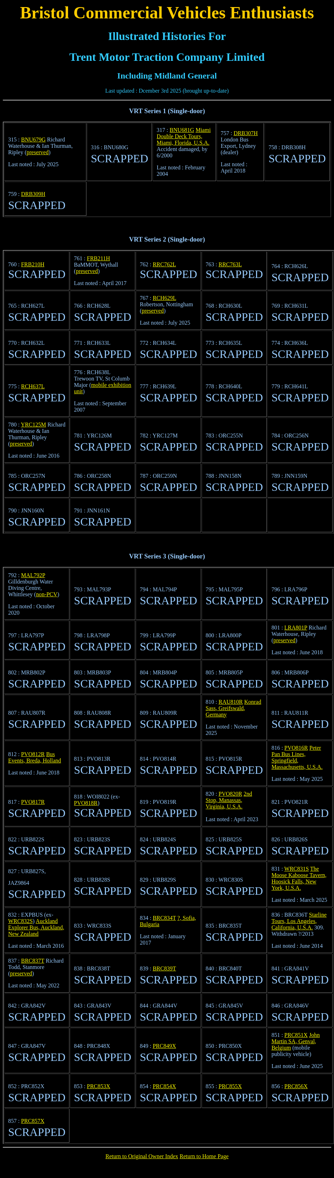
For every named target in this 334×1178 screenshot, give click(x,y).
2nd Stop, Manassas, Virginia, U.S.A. (229, 800)
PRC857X (32, 1121)
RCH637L (33, 386)
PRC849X (164, 1046)
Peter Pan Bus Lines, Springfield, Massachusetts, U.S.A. (296, 757)
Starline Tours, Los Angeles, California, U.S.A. (299, 921)
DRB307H (245, 133)
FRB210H (32, 264)
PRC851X (296, 1035)
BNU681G (182, 130)
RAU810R (231, 702)
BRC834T (164, 918)
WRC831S (296, 869)
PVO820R (230, 794)
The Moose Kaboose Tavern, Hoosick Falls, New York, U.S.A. (298, 878)
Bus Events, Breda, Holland (34, 757)
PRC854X (164, 1086)
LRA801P (295, 628)
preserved (38, 152)
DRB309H (33, 194)
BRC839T (164, 968)
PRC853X (98, 1086)
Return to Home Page (204, 1156)
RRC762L (164, 264)
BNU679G (33, 140)
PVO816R (296, 748)
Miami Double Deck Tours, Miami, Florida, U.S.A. (183, 136)
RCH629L (164, 298)
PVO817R (33, 802)
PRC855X (230, 1086)
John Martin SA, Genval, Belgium (295, 1041)
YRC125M (33, 425)
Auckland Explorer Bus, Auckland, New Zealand (36, 927)
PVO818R (86, 803)
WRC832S (20, 921)
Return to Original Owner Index (142, 1156)
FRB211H (98, 258)
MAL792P (33, 575)
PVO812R (33, 754)
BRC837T (32, 961)
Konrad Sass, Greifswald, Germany (233, 708)
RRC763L (230, 264)
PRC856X (296, 1086)
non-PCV (46, 594)
